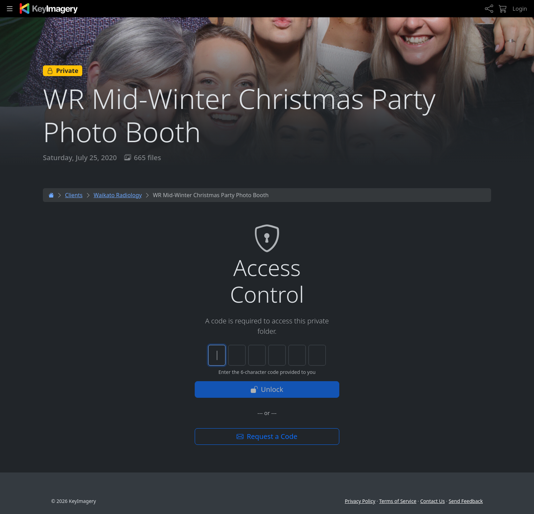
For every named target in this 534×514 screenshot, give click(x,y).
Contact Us (432, 501)
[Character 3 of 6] (257, 355)
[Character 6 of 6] (317, 355)
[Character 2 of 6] (237, 355)
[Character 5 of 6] (297, 355)
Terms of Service (397, 501)
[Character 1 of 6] (216, 355)
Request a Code (267, 436)
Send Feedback (466, 501)
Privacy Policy (360, 501)
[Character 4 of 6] (277, 355)
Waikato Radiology (118, 195)
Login (520, 8)
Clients (74, 195)
